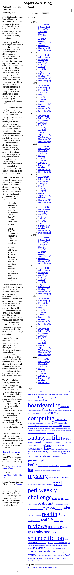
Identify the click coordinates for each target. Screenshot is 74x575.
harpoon (62, 445)
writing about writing (61, 558)
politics (34, 504)
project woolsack (32, 509)
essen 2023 (59, 430)
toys (66, 552)
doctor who (57, 425)
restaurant (56, 521)
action (36, 394)
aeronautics (52, 394)
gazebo (64, 442)
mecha (35, 470)
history (40, 448)
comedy (53, 412)
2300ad (67, 392)
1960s (44, 392)
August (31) (43, 102)
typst (56, 555)
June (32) (42, 36)
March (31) (43, 60)
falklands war (42, 433)
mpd (47, 470)
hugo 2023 (46, 454)
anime (39, 397)
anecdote (66, 394)
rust (47, 531)
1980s (52, 392)
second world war (35, 542)
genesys (68, 442)
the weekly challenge (60, 548)
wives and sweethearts (49, 558)
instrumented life (57, 456)
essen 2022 (52, 430)
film (57, 437)
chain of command (43, 410)
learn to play (41, 466)
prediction (60, 504)
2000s (59, 392)
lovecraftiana (65, 465)
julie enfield (56, 461)
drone (39, 428)
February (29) (44, 88)
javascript (36, 460)
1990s (55, 392)
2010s (62, 392)
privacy (66, 504)
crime (59, 423)
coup (48, 423)
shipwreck (50, 543)
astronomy (49, 398)
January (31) (43, 85)
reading (10, 466)
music (58, 470)
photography (58, 498)
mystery (38, 475)
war (67, 555)
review (61, 521)
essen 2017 (34, 430)
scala (53, 532)
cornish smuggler (32, 423)
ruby (39, 531)
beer (45, 400)
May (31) (42, 34)
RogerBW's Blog (37, 3)
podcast (67, 499)
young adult (37, 560)
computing (41, 418)
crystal (64, 423)
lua (30, 469)
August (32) (43, 41)
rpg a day (64, 527)
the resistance (50, 548)
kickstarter (62, 461)
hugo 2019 (62, 452)
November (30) (44, 48)
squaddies (37, 545)
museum (52, 470)
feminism (48, 439)
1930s (33, 392)
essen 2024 (65, 430)
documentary (66, 426)
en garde (53, 428)
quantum (58, 509)
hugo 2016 (42, 451)
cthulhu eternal (32, 426)
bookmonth (35, 410)
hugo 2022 (40, 454)
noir (55, 477)
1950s (41, 392)
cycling (38, 426)
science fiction (8, 468)
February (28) (44, 57)
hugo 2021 (34, 454)
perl (57, 482)
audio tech (60, 398)
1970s (48, 392)
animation (31, 398)
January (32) (43, 55)
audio (55, 397)
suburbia (58, 545)
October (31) (43, 45)
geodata (36, 445)
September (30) (44, 74)
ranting (31, 515)
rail (61, 509)
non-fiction (62, 477)
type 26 (42, 555)
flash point (38, 442)
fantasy (37, 437)
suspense (30, 548)
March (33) (43, 29)
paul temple (49, 484)
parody (43, 484)
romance (55, 526)
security (45, 543)
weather (41, 558)
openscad (35, 484)
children (51, 410)
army (44, 398)
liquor (57, 466)
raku (66, 508)
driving (35, 428)
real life (47, 520)
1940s (36, 392)
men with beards (41, 470)
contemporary (61, 419)
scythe (66, 539)
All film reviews (50, 567)
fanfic (52, 433)
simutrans (56, 543)
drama (30, 428)
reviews (17, 466)
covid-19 (53, 423)
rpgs (31, 531)
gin (40, 445)
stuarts (53, 545)
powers (56, 504)
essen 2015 (64, 428)
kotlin (33, 465)
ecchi (42, 428)
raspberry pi (38, 515)
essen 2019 (46, 430)
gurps (47, 445)
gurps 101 (54, 445)
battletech (36, 400)
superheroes (64, 545)
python (49, 508)
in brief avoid (46, 456)
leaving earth (48, 466)
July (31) (42, 69)
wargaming (33, 558)
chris (56, 410)
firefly (65, 439)
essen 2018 (40, 430)
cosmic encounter (41, 423)
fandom (49, 433)
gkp (42, 445)
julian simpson (48, 461)
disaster (51, 426)
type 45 (51, 555)
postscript (45, 503)
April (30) (42, 62)
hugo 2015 (35, 452)
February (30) (44, 27)
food (53, 442)
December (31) (44, 50)
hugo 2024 (52, 454)
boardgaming (44, 405)
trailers (32, 555)
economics (47, 428)
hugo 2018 (56, 451)
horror (48, 448)
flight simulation (47, 442)
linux (54, 466)
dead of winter (44, 426)
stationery (42, 545)
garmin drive (58, 442)
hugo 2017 (49, 452)
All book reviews (35, 567)
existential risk (35, 433)
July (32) (42, 38)
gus (58, 445)
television (39, 548)
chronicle (60, 410)
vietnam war (61, 555)
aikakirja (61, 394)
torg (63, 552)
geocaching (31, 445)
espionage (58, 428)
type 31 (47, 555)
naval (51, 477)
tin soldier (58, 552)
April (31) (42, 31)
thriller (51, 551)
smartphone (63, 543)
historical (32, 448)
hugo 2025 (58, 454)
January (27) (43, 24)
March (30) (43, 242)
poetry (29, 504)
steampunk (48, 545)
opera (39, 484)
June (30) (42, 67)
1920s (29, 392)
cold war (44, 413)
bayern (41, 400)
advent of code (43, 394)
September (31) (44, 43)
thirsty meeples (37, 551)
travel (38, 555)
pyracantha (40, 509)
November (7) (44, 383)
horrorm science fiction (58, 449)
